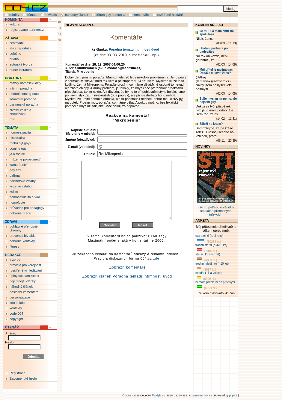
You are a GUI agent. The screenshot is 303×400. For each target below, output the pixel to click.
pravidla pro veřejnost (25, 265)
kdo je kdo (17, 302)
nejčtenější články (23, 281)
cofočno (15, 53)
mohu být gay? (20, 143)
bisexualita (17, 138)
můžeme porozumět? (25, 159)
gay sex (15, 170)
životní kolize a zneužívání (20, 112)
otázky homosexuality (25, 83)
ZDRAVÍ (11, 221)
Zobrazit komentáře (127, 282)
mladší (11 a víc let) (208, 273)
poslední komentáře (24, 292)
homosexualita (20, 132)
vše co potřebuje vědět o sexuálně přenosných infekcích (216, 209)
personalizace (20, 297)
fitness (14, 246)
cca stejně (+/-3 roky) (209, 235)
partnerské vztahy (23, 181)
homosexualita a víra (25, 197)
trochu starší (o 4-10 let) (211, 245)
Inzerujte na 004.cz (200, 395)
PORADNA (13, 78)
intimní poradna (21, 88)
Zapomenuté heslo (23, 378)
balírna (15, 175)
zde (156, 273)
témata (32, 14)
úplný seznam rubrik (24, 276)
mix (12, 119)
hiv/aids (51, 14)
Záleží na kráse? (211, 123)
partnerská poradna (24, 104)
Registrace (17, 373)
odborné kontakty (22, 241)
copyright (16, 319)
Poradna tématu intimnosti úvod (134, 49)
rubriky (14, 14)
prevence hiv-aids (22, 235)
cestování (17, 43)
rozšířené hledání (170, 14)
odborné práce (20, 213)
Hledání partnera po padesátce (214, 50)
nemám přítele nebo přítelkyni (215, 282)
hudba (14, 59)
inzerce (15, 259)
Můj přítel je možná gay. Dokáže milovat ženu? (216, 71)
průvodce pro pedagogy (27, 208)
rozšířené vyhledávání (26, 270)
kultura (14, 24)
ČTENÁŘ (12, 327)
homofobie (17, 202)
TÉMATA (11, 127)
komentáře (141, 14)
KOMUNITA (13, 19)
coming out (18, 148)
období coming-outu (24, 94)
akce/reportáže (20, 48)
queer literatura (21, 70)
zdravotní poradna (23, 99)
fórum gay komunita (110, 14)
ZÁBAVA (11, 38)
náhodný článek (76, 14)
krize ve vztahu (20, 186)
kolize (14, 191)
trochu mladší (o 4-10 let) (212, 263)
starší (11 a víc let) (207, 254)
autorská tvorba (21, 64)
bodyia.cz (159, 395)
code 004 (16, 313)
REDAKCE (13, 255)
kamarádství (19, 164)
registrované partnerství (27, 29)
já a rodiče (17, 154)
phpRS (233, 395)
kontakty (16, 308)
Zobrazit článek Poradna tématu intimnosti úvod (127, 291)
